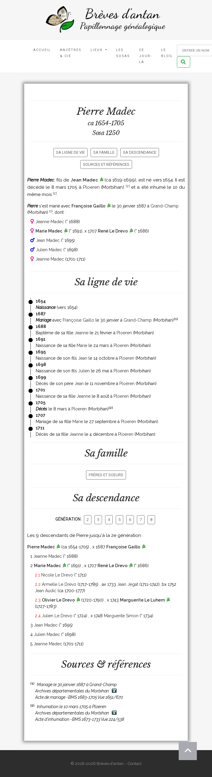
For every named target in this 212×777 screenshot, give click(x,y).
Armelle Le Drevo (59, 584)
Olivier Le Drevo (58, 600)
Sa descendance (139, 152)
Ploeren (91, 187)
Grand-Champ (165, 206)
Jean (82, 358)
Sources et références (106, 164)
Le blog (166, 53)
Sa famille (103, 152)
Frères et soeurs (106, 475)
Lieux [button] (97, 50)
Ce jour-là (145, 56)
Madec (120, 111)
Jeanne (81, 332)
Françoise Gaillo (88, 206)
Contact (134, 763)
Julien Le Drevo (57, 615)
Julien (84, 370)
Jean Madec (84, 180)
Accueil (42, 50)
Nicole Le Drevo (57, 575)
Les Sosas (123, 53)
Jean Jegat (127, 584)
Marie (82, 345)
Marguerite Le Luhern (142, 600)
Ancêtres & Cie (70, 53)
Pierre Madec (41, 546)
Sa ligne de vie (70, 152)
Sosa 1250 (105, 132)
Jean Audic (45, 590)
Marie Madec (48, 231)
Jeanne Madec (49, 221)
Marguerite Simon (121, 615)
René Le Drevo (113, 231)
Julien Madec (49, 249)
